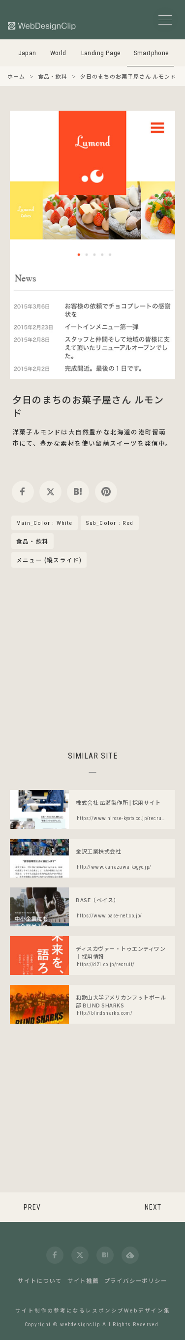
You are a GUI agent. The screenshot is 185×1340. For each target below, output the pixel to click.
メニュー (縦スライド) (49, 560)
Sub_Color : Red (110, 522)
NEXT (153, 1207)
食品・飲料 (32, 541)
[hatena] (78, 492)
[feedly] (130, 1255)
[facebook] (23, 492)
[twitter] (50, 492)
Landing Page (101, 53)
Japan (27, 53)
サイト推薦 (83, 1280)
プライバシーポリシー (135, 1280)
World (58, 53)
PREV (32, 1207)
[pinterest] (106, 492)
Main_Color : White (44, 522)
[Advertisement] (92, 658)
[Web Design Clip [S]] (42, 26)
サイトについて (40, 1280)
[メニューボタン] (165, 19)
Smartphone (151, 53)
